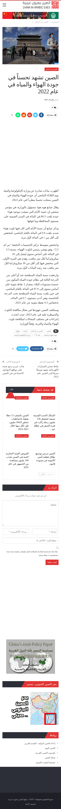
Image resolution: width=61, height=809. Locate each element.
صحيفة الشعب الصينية (45, 762)
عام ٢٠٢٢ (37, 335)
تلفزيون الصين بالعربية (45, 753)
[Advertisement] (30, 151)
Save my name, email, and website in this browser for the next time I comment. (32, 553)
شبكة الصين (50, 757)
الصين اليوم (50, 748)
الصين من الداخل (51, 69)
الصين (49, 331)
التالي (42, 474)
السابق (50, 474)
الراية (27, 804)
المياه (25, 331)
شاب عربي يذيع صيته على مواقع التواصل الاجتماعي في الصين (13, 369)
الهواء (18, 331)
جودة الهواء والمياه (50, 335)
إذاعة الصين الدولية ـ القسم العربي (39, 743)
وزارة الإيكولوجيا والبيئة (22, 335)
